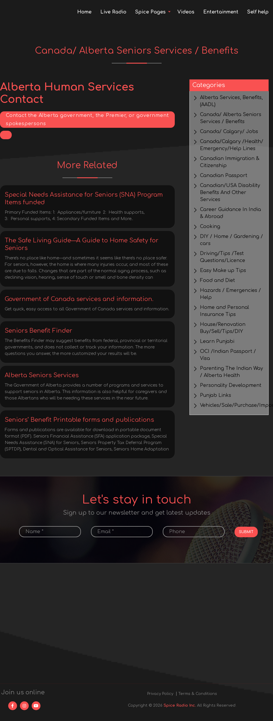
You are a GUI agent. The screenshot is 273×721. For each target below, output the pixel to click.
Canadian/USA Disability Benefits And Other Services (230, 192)
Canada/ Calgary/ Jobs (229, 131)
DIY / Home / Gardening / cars (231, 240)
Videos (185, 12)
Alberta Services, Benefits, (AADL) (231, 101)
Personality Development (230, 385)
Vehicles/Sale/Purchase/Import (232, 405)
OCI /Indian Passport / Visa (228, 355)
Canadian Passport (223, 175)
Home (84, 12)
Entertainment (220, 12)
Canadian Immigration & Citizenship (229, 162)
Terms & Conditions (197, 694)
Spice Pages (150, 12)
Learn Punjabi (217, 341)
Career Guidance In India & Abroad (230, 213)
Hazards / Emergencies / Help (230, 294)
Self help (258, 12)
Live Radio (113, 12)
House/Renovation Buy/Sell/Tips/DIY (222, 328)
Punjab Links (215, 395)
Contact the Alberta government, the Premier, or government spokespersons (87, 119)
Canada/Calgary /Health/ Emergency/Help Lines (231, 145)
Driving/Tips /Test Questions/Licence (222, 257)
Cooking (210, 226)
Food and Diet (217, 280)
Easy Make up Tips (223, 270)
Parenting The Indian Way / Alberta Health (231, 372)
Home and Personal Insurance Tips (224, 311)
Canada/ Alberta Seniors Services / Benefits (230, 118)
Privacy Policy (160, 694)
